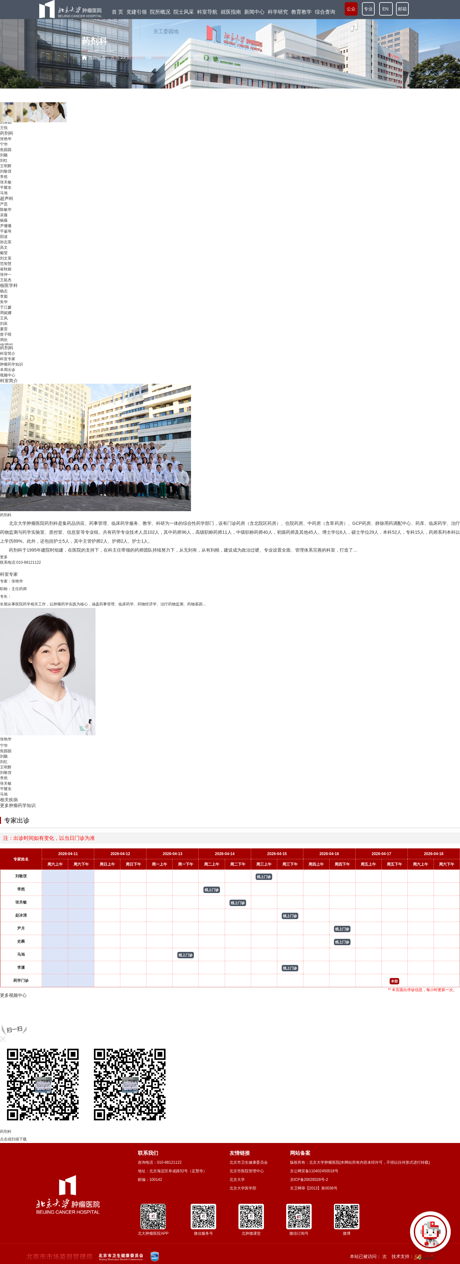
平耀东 (5, 190)
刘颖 (4, 158)
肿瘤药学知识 (11, 364)
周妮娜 (5, 315)
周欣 (4, 342)
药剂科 (6, 136)
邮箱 (402, 8)
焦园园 (5, 152)
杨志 (4, 294)
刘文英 (5, 261)
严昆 (4, 207)
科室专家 (7, 359)
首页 (114, 57)
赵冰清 (21, 915)
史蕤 (21, 941)
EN (386, 8)
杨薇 (4, 223)
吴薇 (4, 218)
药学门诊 (21, 980)
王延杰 (5, 283)
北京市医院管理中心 (247, 1171)
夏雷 (4, 332)
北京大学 (237, 1179)
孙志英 (5, 245)
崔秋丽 (5, 272)
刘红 (4, 163)
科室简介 (7, 353)
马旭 (4, 196)
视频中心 (7, 375)
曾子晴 (5, 337)
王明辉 (5, 169)
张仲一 (5, 277)
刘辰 (4, 326)
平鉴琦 (5, 234)
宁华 (4, 147)
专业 (368, 8)
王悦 (4, 130)
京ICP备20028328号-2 (309, 1179)
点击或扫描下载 (13, 1139)
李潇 (21, 967)
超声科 (6, 201)
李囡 (4, 299)
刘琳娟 (5, 125)
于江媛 (5, 310)
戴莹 (4, 256)
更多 (4, 557)
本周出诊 (7, 370)
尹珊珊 (5, 228)
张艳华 (5, 141)
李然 (4, 179)
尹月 (21, 928)
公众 (351, 8)
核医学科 (9, 288)
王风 (4, 321)
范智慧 (5, 266)
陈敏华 (5, 212)
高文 (4, 250)
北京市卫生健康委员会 (249, 1162)
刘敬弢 (5, 174)
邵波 (4, 239)
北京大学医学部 (243, 1188)
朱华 (4, 305)
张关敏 (5, 185)
